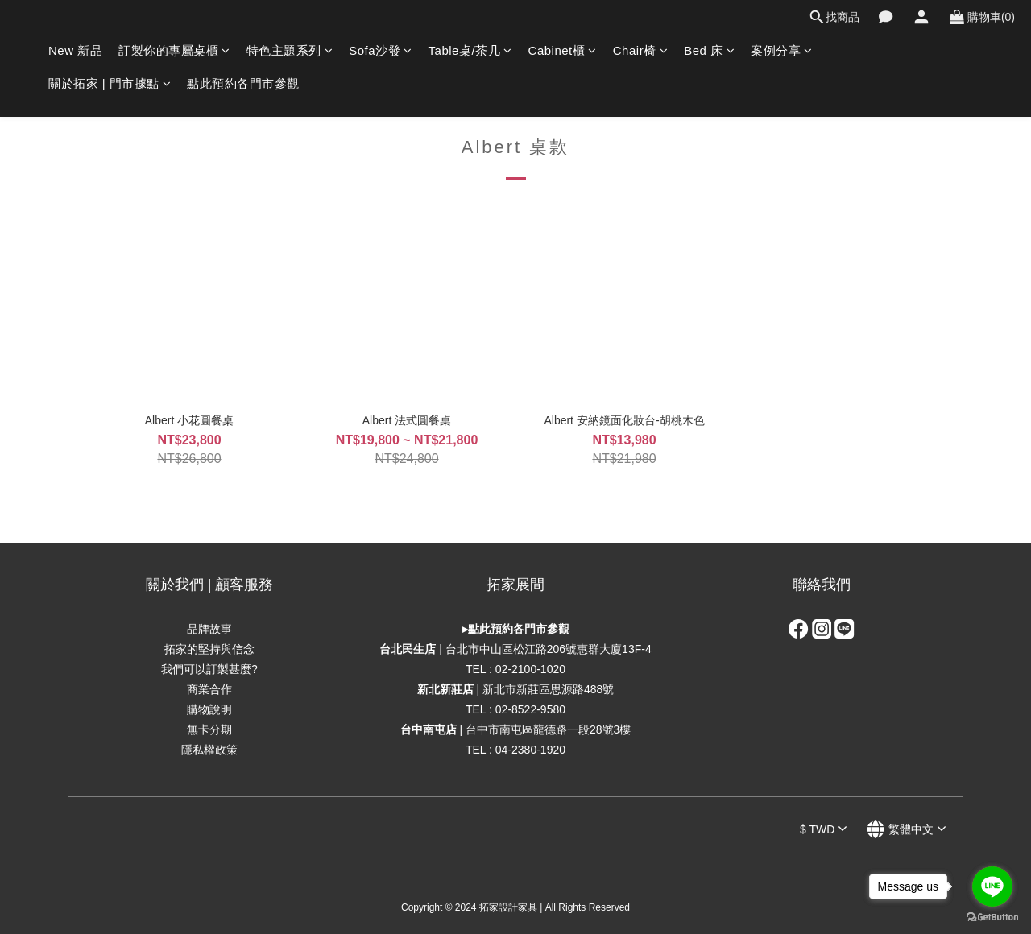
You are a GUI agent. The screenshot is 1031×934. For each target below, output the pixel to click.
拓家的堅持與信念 (209, 649)
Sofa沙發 (380, 50)
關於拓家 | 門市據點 (109, 83)
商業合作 (209, 689)
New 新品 (75, 50)
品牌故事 (209, 628)
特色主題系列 (289, 50)
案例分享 (782, 50)
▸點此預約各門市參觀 (515, 628)
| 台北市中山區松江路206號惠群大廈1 (503, 649)
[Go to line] (992, 886)
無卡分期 (209, 729)
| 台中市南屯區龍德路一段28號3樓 (515, 729)
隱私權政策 (209, 749)
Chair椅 (640, 50)
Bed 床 (709, 50)
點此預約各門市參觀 (243, 83)
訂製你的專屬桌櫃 (174, 50)
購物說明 (209, 709)
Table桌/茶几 (470, 50)
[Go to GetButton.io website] (992, 917)
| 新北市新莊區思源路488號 (516, 689)
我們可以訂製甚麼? (209, 669)
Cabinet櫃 (562, 50)
